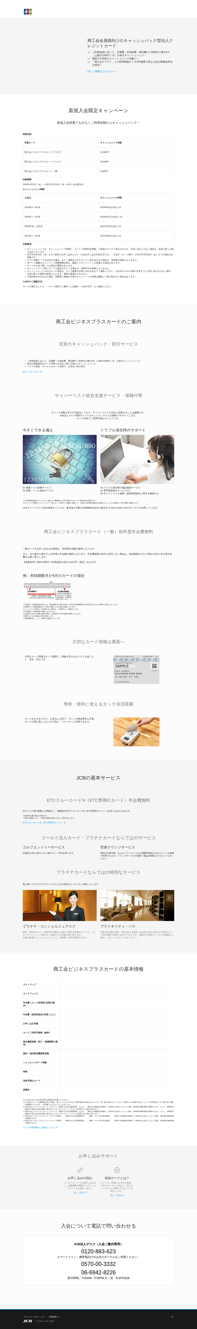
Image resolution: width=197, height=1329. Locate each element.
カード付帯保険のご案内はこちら (39, 1127)
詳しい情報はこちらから (101, 71)
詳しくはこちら (31, 371)
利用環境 (52, 1317)
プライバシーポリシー (32, 1317)
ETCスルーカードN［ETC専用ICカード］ (43, 822)
